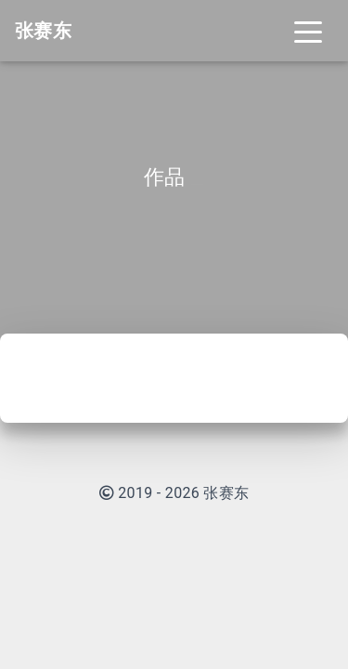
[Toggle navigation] (308, 31)
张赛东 (226, 493)
